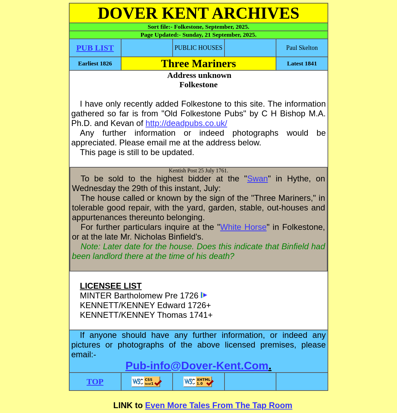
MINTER (96, 295)
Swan (257, 178)
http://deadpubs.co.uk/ (186, 123)
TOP (94, 381)
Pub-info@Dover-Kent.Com (197, 365)
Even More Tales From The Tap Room (219, 405)
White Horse (243, 227)
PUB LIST (95, 47)
